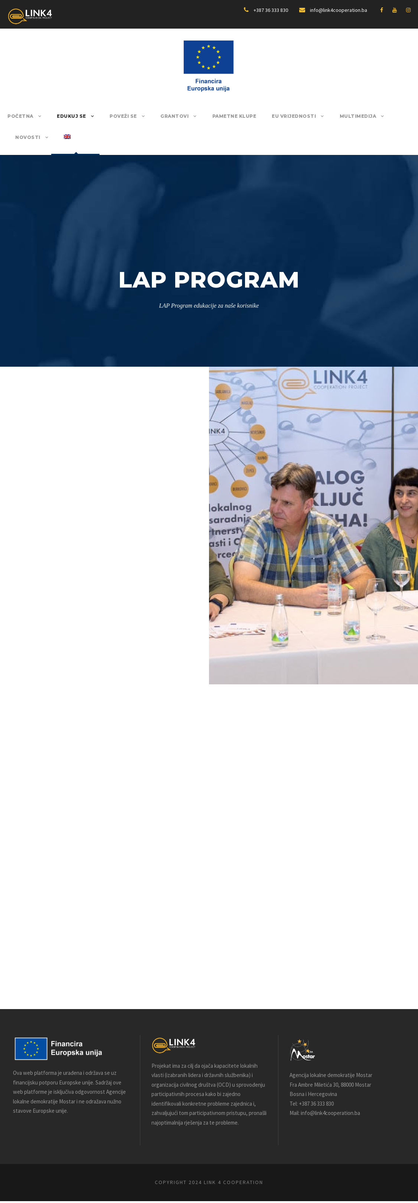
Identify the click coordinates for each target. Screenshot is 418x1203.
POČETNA (18, 116)
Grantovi (166, 116)
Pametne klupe (222, 116)
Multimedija (337, 116)
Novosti (387, 116)
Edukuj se (67, 116)
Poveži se (117, 116)
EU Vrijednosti (278, 116)
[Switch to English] (18, 144)
